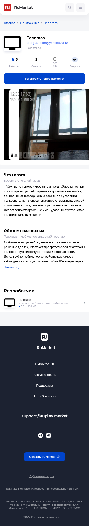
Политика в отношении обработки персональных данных (41, 488)
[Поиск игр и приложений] (69, 7)
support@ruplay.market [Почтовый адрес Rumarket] (44, 415)
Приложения (29, 23)
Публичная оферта (41, 476)
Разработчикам (44, 396)
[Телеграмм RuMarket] (40, 435)
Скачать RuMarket (44, 457)
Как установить (45, 374)
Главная (9, 23)
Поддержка (44, 385)
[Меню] (80, 7)
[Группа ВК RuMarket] (48, 435)
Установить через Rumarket (44, 78)
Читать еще (12, 267)
